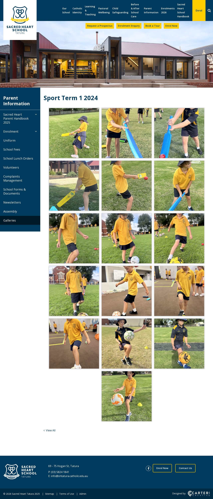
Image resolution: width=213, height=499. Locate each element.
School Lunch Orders (18, 158)
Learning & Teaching (90, 10)
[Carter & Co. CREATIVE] (199, 495)
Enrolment (10, 131)
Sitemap (49, 493)
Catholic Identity (77, 10)
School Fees (11, 149)
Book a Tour (152, 25)
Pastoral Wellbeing (104, 10)
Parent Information (151, 10)
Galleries (9, 220)
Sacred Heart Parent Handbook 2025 (16, 118)
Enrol (199, 10)
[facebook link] (149, 468)
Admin (82, 493)
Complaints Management (12, 178)
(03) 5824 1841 (60, 472)
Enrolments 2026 (168, 10)
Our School (66, 10)
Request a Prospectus (99, 25)
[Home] (20, 472)
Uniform (9, 140)
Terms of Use (66, 493)
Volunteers (11, 167)
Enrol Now (171, 25)
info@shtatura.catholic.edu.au (69, 476)
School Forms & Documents (14, 191)
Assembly (10, 211)
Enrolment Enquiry (129, 25)
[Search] (209, 10)
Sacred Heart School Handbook (183, 10)
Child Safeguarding (120, 10)
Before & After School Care (135, 10)
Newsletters (12, 202)
